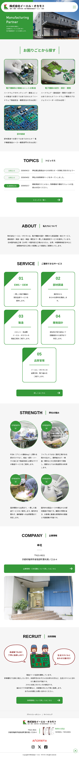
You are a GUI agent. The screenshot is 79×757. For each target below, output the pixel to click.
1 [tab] (36, 35)
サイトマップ (48, 714)
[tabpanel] (39, 19)
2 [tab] (38, 35)
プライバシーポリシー (34, 714)
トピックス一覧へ (39, 200)
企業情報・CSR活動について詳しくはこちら (39, 568)
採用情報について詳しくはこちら (39, 700)
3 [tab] (40, 35)
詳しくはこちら (39, 393)
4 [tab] (42, 35)
